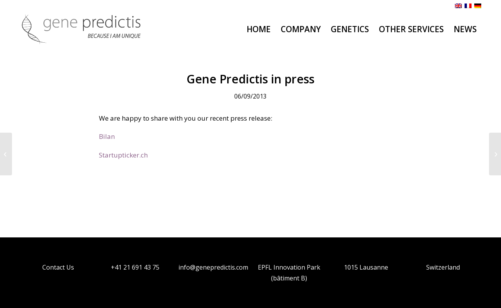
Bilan (107, 136)
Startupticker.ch (123, 155)
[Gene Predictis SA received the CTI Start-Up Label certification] (495, 154)
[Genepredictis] (81, 29)
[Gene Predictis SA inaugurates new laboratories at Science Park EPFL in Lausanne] (6, 154)
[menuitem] (259, 29)
